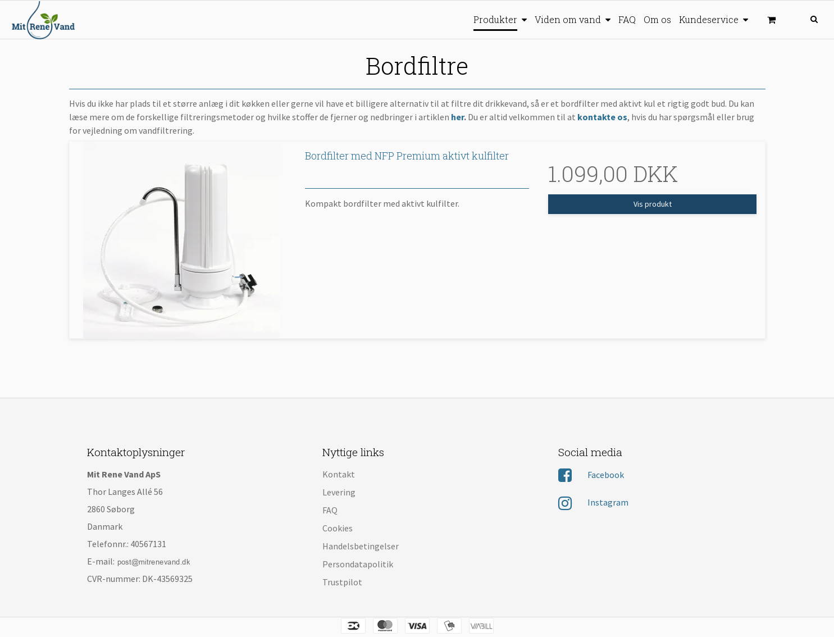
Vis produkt (653, 204)
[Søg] (810, 18)
